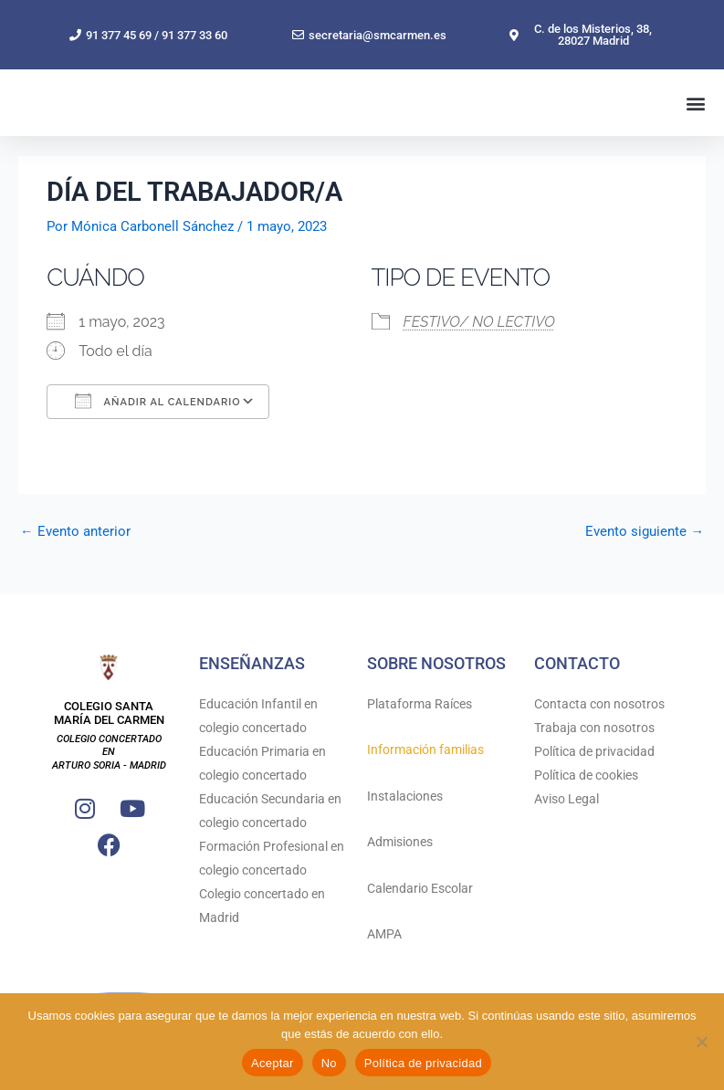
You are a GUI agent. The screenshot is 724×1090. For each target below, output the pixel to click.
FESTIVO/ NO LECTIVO (479, 354)
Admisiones (400, 842)
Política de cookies (586, 775)
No (329, 1063)
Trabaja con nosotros (594, 727)
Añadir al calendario (157, 433)
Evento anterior (75, 564)
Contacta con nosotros (599, 704)
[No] (701, 1041)
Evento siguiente (644, 564)
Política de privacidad (594, 751)
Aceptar (272, 1063)
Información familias (425, 750)
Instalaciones (405, 796)
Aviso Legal (566, 798)
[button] (695, 119)
